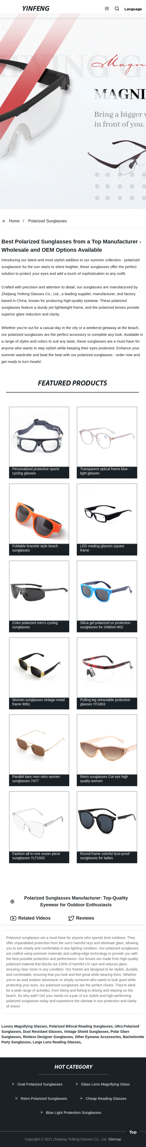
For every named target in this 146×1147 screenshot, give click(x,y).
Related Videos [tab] (30, 918)
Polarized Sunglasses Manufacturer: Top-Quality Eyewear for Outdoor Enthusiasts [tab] (69, 901)
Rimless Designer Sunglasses (48, 1037)
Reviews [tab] (81, 918)
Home (14, 221)
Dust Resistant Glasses (42, 1032)
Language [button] (133, 9)
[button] (106, 9)
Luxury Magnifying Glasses (24, 1026)
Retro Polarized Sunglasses (49, 1098)
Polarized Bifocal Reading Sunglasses (81, 1026)
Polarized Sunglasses (47, 221)
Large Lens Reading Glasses (57, 1042)
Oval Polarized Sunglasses (45, 1084)
